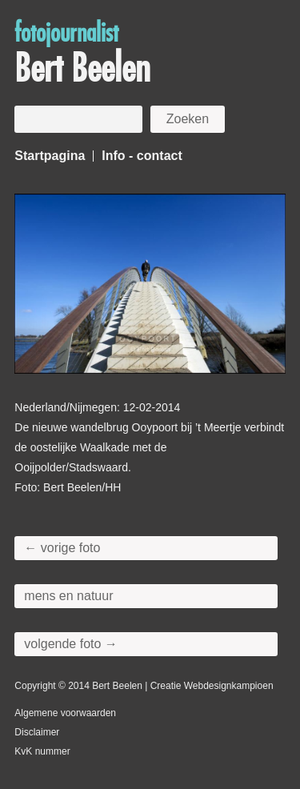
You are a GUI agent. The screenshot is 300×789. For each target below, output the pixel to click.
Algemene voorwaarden (65, 713)
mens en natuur (68, 596)
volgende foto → (71, 644)
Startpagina (49, 155)
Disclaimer (36, 732)
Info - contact (142, 155)
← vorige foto (62, 548)
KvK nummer (42, 751)
